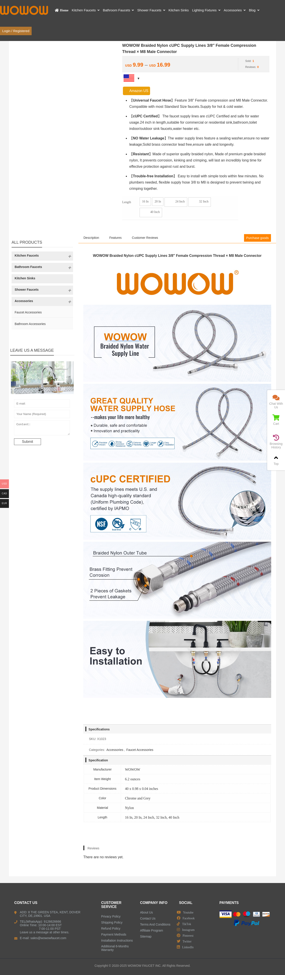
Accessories (114, 750)
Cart (276, 420)
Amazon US (136, 91)
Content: (42, 428)
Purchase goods (257, 238)
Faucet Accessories (139, 750)
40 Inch (151, 212)
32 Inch (199, 202)
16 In (145, 201)
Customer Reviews (145, 237)
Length (126, 202)
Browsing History (276, 442)
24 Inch (176, 202)
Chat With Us (276, 401)
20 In (158, 201)
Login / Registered (15, 31)
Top (276, 460)
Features (115, 237)
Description (91, 237)
